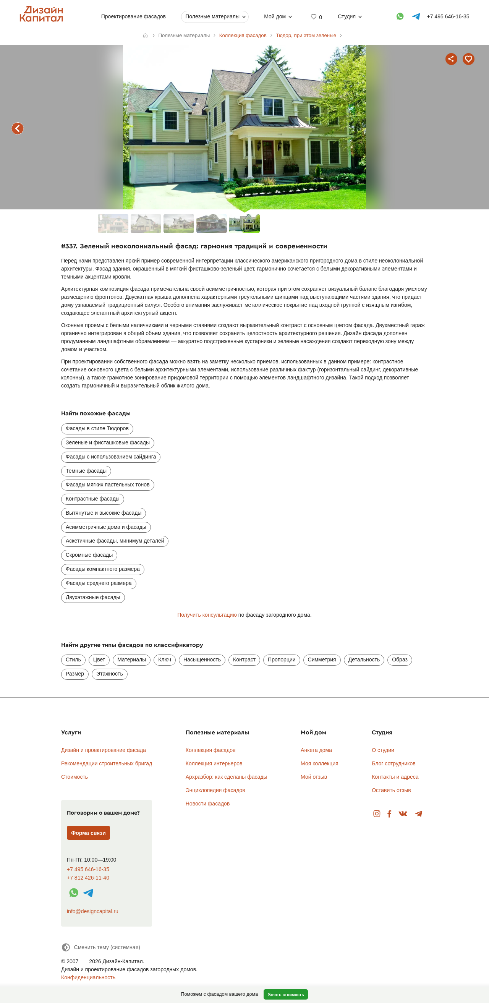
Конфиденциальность (88, 977)
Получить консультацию (207, 615)
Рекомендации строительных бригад (106, 763)
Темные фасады (86, 471)
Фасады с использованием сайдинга (111, 457)
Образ (400, 659)
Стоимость (74, 777)
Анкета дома (316, 750)
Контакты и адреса (395, 777)
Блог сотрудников (394, 763)
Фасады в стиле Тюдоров (97, 428)
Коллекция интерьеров (214, 763)
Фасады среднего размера (99, 583)
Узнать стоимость (286, 994)
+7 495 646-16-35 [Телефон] (448, 16)
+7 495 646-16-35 (88, 869)
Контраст (244, 659)
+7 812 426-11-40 (88, 878)
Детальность (364, 659)
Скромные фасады (89, 555)
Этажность (109, 674)
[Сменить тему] (100, 947)
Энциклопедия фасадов (215, 790)
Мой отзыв (314, 777)
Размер (75, 674)
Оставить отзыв (391, 790)
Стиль (73, 659)
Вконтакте (403, 814)
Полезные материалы (212, 16)
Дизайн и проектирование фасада (103, 750)
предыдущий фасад (17, 128)
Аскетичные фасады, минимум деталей (115, 541)
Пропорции (281, 659)
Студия (347, 16)
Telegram (419, 814)
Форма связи (88, 833)
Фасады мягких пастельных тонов (108, 484)
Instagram (377, 814)
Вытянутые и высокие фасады (103, 513)
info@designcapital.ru (92, 911)
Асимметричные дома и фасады (106, 527)
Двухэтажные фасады (93, 597)
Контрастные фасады (93, 499)
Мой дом (275, 16)
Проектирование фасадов (133, 16)
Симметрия (322, 659)
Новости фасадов (208, 803)
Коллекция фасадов (211, 750)
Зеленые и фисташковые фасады (108, 442)
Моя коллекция (319, 763)
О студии (383, 750)
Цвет (99, 659)
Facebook (389, 814)
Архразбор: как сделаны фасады (226, 777)
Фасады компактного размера (103, 569)
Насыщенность (202, 659)
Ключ (164, 659)
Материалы (131, 659)
